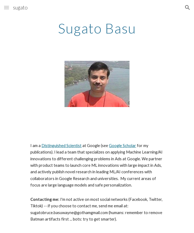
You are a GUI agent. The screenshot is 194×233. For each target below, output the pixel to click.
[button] (6, 7)
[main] (97, 33)
